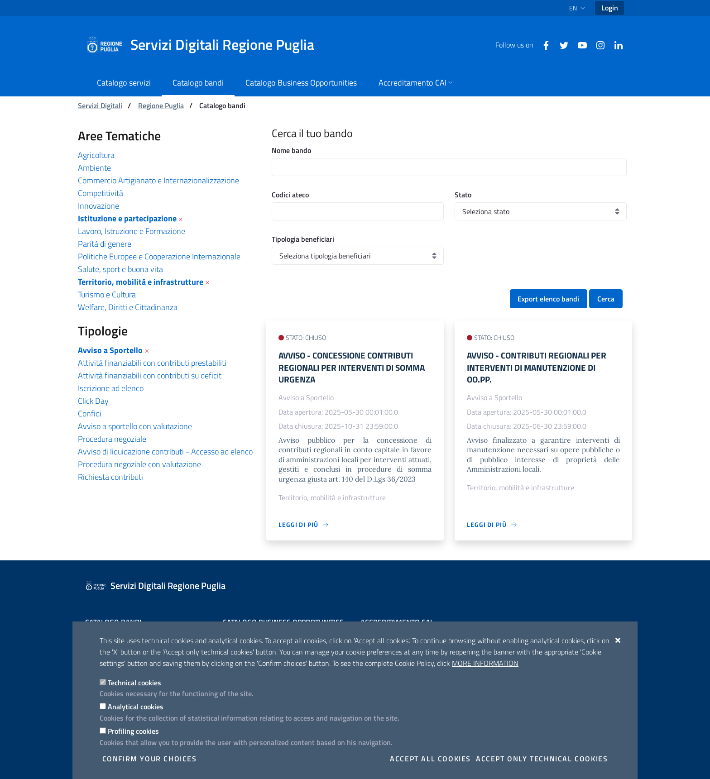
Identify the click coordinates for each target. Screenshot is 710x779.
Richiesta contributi (110, 477)
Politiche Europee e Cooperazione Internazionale (159, 256)
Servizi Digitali (100, 105)
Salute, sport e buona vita (120, 269)
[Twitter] (561, 44)
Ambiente (94, 168)
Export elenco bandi (548, 298)
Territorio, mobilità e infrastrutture (140, 282)
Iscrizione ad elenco (111, 388)
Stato (463, 194)
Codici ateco (290, 194)
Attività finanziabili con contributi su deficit (149, 375)
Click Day (93, 401)
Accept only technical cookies (542, 758)
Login (609, 7)
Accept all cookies (430, 758)
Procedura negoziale (112, 439)
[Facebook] (542, 44)
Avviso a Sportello (110, 350)
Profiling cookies (133, 731)
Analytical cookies (135, 706)
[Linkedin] (615, 44)
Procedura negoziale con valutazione (139, 464)
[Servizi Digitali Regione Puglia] (205, 44)
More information (485, 663)
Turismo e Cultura (107, 294)
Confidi (89, 413)
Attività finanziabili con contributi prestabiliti (152, 363)
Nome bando (291, 150)
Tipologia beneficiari (303, 239)
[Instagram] (597, 44)
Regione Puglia (161, 105)
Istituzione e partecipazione (127, 218)
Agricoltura (96, 155)
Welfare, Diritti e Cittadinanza (128, 307)
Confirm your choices (149, 758)
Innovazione (98, 206)
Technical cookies (134, 682)
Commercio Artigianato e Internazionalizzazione (158, 180)
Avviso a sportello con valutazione (135, 426)
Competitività (100, 193)
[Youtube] (579, 44)
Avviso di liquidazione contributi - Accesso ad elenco (165, 451)
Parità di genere (104, 244)
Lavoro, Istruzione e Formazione (131, 231)
